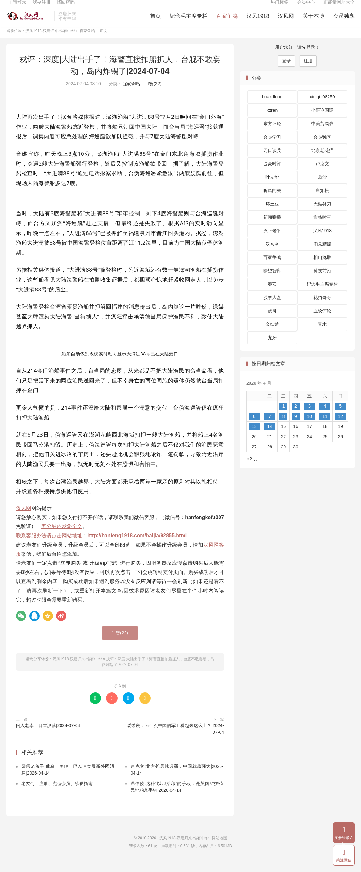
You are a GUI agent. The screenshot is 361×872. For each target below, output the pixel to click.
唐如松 (322, 201)
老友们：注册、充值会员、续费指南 (57, 793)
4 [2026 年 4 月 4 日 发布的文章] (325, 416)
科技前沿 (322, 281)
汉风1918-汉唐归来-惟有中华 (28, 23)
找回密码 (66, 8)
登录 (286, 71)
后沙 (322, 187)
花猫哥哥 (322, 308)
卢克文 (322, 174)
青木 (322, 334)
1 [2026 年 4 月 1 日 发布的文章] (283, 416)
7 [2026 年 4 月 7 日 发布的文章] (269, 426)
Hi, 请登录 (16, 8)
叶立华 (272, 187)
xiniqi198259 (322, 107)
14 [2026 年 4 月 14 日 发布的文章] (269, 436)
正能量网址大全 (339, 8)
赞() (155, 93)
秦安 (272, 294)
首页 (155, 22)
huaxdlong (272, 107)
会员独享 (344, 22)
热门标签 (279, 8)
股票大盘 (272, 308)
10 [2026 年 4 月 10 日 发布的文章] (309, 426)
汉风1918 (257, 22)
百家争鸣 (227, 22)
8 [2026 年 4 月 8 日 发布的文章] (283, 426)
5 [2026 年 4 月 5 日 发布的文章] (340, 416)
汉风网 (286, 22)
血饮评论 (322, 321)
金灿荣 (272, 334)
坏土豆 (272, 214)
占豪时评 (272, 174)
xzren (272, 120)
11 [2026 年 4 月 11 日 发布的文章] (325, 426)
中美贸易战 (322, 134)
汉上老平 (272, 241)
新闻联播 (272, 227)
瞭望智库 (272, 281)
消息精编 (322, 254)
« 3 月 (252, 468)
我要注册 (41, 8)
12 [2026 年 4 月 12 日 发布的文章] (340, 426)
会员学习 (272, 147)
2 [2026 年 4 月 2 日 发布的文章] (295, 416)
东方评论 (272, 134)
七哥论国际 (322, 120)
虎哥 (272, 321)
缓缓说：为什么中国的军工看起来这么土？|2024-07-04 (175, 739)
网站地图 (219, 848)
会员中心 (306, 8)
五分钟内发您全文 (61, 537)
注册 (308, 71)
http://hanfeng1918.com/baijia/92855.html (137, 546)
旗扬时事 (322, 227)
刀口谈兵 (272, 160)
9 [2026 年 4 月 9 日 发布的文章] (295, 426)
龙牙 (272, 348)
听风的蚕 (272, 201)
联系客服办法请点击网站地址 (49, 546)
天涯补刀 (322, 214)
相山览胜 (322, 267)
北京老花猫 (322, 160)
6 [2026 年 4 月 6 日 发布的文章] (254, 426)
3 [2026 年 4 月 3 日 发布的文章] (309, 416)
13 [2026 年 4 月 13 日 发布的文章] (254, 436)
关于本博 (313, 22)
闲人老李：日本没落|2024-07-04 (48, 736)
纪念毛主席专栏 (188, 22)
